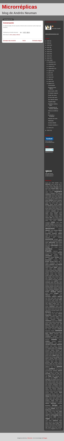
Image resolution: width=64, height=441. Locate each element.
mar (61, 323)
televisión (53, 403)
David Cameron (51, 225)
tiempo (54, 405)
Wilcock (47, 426)
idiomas (59, 292)
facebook (56, 255)
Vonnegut (56, 422)
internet (60, 296)
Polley (56, 369)
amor (11, 34)
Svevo (61, 400)
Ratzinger (57, 376)
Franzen (53, 266)
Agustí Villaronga (54, 184)
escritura (48, 249)
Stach (61, 398)
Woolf (49, 427)
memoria (58, 330)
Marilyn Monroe (58, 326)
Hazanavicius (51, 283)
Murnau (60, 339)
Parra (61, 357)
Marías (53, 326)
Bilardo (58, 201)
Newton (55, 346)
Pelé (53, 359)
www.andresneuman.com (52, 34)
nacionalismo (49, 343)
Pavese (55, 358)
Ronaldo (50, 383)
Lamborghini (53, 310)
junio (49, 75)
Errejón (56, 247)
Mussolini (54, 341)
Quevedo (50, 374)
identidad (53, 292)
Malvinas (54, 322)
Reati (52, 377)
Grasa (46, 279)
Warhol (53, 423)
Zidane (57, 428)
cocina (46, 219)
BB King (52, 198)
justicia (57, 304)
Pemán (56, 359)
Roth (46, 384)
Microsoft (56, 333)
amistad (53, 188)
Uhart (55, 412)
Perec (52, 361)
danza (46, 225)
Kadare (57, 306)
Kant (46, 307)
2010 (48, 130)
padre (54, 355)
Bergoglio (60, 200)
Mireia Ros (52, 335)
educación (55, 241)
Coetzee (55, 219)
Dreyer (56, 234)
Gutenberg (47, 282)
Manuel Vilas (56, 323)
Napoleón (60, 343)
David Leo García (58, 225)
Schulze (47, 391)
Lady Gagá (59, 309)
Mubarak (47, 339)
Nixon (46, 348)
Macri (56, 320)
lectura (48, 312)
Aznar (49, 196)
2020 (48, 41)
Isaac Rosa (53, 298)
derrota (56, 230)
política (52, 369)
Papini (50, 357)
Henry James (59, 285)
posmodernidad (48, 370)
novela (60, 348)
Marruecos (47, 327)
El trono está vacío (52, 97)
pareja (14, 34)
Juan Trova (59, 303)
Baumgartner (47, 198)
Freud (56, 266)
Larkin (61, 310)
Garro (57, 271)
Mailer (50, 322)
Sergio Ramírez (54, 392)
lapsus (57, 310)
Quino (57, 374)
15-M (53, 182)
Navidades (53, 344)
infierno (54, 295)
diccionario (48, 233)
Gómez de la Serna (53, 275)
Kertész (56, 307)
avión (60, 194)
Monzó (60, 336)
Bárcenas (60, 196)
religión (55, 377)
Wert (56, 424)
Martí (58, 327)
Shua (61, 394)
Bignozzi (54, 201)
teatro (60, 402)
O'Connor (47, 350)
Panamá (47, 357)
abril (49, 79)
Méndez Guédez (48, 332)
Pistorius (50, 365)
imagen (56, 293)
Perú (52, 362)
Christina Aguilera (58, 216)
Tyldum (46, 412)
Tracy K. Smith (59, 408)
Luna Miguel (56, 318)
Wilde (50, 426)
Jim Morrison (48, 300)
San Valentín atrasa (53, 99)
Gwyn (52, 282)
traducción (48, 410)
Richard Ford (59, 379)
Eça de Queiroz (52, 236)
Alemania (56, 187)
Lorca (57, 316)
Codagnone (50, 219)
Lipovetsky (55, 315)
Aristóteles (52, 193)
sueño (52, 400)
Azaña (46, 196)
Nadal (56, 343)
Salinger (56, 385)
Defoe (57, 226)
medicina (60, 328)
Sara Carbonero (52, 388)
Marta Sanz (52, 327)
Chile (60, 215)
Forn (57, 263)
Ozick (50, 354)
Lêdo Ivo (53, 312)
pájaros (58, 355)
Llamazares (52, 316)
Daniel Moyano (59, 224)
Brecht (52, 205)
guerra (56, 281)
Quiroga (60, 374)
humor (47, 292)
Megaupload (47, 330)
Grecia (50, 279)
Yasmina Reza (54, 427)
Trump (49, 411)
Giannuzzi (60, 272)
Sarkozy (47, 389)
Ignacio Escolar (49, 293)
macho (53, 320)
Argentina (58, 192)
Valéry (46, 415)
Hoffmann (55, 287)
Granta (60, 278)
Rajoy (49, 376)
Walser (50, 423)
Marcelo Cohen (55, 324)
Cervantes (56, 212)
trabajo (53, 408)
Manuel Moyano (48, 323)
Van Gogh (51, 415)
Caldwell (50, 208)
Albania (50, 185)
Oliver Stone (52, 351)
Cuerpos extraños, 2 (53, 125)
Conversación (8, 23)
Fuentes (60, 266)
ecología (60, 237)
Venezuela (59, 417)
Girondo (51, 274)
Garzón (60, 271)
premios (55, 370)
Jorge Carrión (55, 300)
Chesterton (56, 215)
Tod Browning (56, 407)
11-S (50, 182)
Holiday (46, 289)
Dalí (55, 224)
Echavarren (59, 236)
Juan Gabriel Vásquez (50, 303)
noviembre (51, 64)
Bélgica (47, 200)
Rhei (52, 379)
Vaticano (50, 417)
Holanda (60, 287)
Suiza (57, 400)
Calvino (53, 208)
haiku (57, 282)
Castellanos (47, 211)
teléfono (47, 403)
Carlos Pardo (50, 209)
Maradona (47, 324)
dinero (60, 233)
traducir (53, 410)
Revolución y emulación (51, 115)
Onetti (50, 352)
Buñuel (53, 207)
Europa (60, 252)
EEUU (60, 241)
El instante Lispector (53, 93)
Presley (46, 372)
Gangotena (52, 270)
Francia (60, 264)
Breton (55, 205)
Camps (57, 208)
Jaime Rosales (55, 299)
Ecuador (56, 239)
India (61, 293)
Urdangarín (47, 414)
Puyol (46, 374)
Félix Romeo (58, 258)
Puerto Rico (53, 373)
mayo (49, 77)
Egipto (46, 242)
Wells (61, 423)
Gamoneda (47, 270)
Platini (52, 366)
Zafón (46, 428)
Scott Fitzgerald (59, 391)
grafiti (61, 276)
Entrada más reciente (9, 40)
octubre (50, 66)
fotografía (51, 264)
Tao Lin (56, 402)
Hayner (46, 283)
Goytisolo (57, 276)
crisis (53, 222)
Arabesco (51, 191)
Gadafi (46, 268)
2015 (48, 51)
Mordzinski (47, 337)
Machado (60, 319)
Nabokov (60, 341)
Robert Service (48, 381)
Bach (53, 196)
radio (46, 376)
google (49, 276)
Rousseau (50, 384)
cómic (46, 220)
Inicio (24, 40)
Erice (52, 247)
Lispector (60, 315)
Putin (61, 373)
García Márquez (58, 270)
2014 (48, 53)
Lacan (56, 309)
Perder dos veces (52, 95)
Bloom (53, 202)
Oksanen (47, 351)
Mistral (57, 335)
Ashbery (57, 194)
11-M (46, 182)
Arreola (53, 194)
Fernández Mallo (58, 260)
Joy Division (51, 302)
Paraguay (54, 357)
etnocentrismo (48, 252)
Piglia (51, 363)
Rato (53, 376)
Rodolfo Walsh (55, 381)
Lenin (57, 312)
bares (46, 197)
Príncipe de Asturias (53, 372)
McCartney (54, 328)
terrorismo (47, 405)
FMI (59, 261)
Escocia (60, 247)
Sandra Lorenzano (55, 387)
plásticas (47, 366)
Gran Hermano (49, 278)
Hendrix (47, 285)
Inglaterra (54, 296)
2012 (48, 58)
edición (60, 239)
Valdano (60, 414)
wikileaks (60, 424)
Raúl (61, 376)
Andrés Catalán (51, 190)
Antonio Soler (58, 190)
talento (53, 402)
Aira (60, 184)
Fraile (56, 264)
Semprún (47, 392)
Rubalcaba (55, 384)
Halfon (60, 282)
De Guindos (48, 226)
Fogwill (46, 263)
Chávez (60, 213)
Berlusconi (47, 201)
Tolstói (60, 407)
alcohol (51, 187)
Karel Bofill (50, 307)
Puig (58, 373)
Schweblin (51, 391)
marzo (50, 81)
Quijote (53, 374)
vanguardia (55, 415)
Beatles (56, 198)
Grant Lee (55, 278)
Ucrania (50, 412)
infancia (47, 295)
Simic (50, 395)
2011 (48, 60)
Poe (55, 366)
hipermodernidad (49, 287)
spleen (57, 398)
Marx (61, 327)
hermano (52, 286)
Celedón (47, 212)
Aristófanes (47, 193)
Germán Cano (53, 272)
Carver (55, 209)
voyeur (60, 422)
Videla (61, 419)
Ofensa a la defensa (53, 110)
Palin (61, 355)
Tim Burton (51, 407)
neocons (59, 344)
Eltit (54, 244)
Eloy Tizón (50, 244)
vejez (54, 417)
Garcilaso (47, 271)
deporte (47, 230)
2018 (48, 45)
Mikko (61, 333)
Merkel (60, 332)
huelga (52, 290)
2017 (48, 47)
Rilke (46, 380)
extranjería (48, 255)
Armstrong (59, 193)
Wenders (47, 424)
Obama (52, 350)
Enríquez (60, 245)
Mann (61, 322)
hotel (61, 289)
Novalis (56, 348)
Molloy (60, 335)
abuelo (56, 182)
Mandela (57, 322)
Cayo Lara (59, 211)
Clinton (56, 217)
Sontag (58, 396)
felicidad (57, 257)
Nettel (51, 346)
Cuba (61, 222)
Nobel (49, 348)
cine (51, 217)
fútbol (55, 267)
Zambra (49, 428)
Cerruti (51, 212)
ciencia (47, 217)
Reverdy (60, 377)
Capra (46, 209)
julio (49, 72)
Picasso (47, 363)
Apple (46, 191)
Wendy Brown (52, 424)
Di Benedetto (49, 231)
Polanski (47, 369)
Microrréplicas (19, 7)
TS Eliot (53, 411)
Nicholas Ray (48, 347)
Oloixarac (47, 352)
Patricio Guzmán (49, 358)
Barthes (60, 197)
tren (61, 410)
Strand (60, 399)
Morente (52, 337)
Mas (46, 328)
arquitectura (48, 194)
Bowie (46, 205)
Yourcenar (60, 427)
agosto (50, 70)
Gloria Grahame (58, 274)
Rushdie (60, 384)
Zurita (60, 428)
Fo (61, 261)
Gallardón (59, 268)
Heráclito (47, 286)
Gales (50, 268)
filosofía (52, 261)
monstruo (55, 336)
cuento (47, 224)
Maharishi (47, 322)
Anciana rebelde (52, 122)
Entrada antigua (37, 40)
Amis (49, 188)
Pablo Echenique (55, 354)
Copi (51, 220)
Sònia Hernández (53, 396)
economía (49, 239)
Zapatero (53, 428)
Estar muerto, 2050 (53, 91)
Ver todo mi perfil (56, 28)
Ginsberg (47, 274)
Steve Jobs (52, 399)
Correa (54, 220)
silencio (18, 34)
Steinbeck (47, 399)
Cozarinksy (47, 222)
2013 (48, 56)
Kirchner (60, 307)
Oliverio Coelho (59, 351)
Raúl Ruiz (47, 377)
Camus (60, 208)
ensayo (47, 247)
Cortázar (60, 220)
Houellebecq (47, 290)
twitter (60, 411)
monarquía (48, 336)
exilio (60, 254)
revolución (47, 379)
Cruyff (57, 222)
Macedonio (53, 319)
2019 (48, 43)
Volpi (49, 422)
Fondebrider (52, 263)
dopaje (46, 234)
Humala (60, 290)
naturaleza (48, 344)
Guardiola (60, 279)
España (48, 251)
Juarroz (46, 304)
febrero (50, 83)
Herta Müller (56, 286)
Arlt (56, 193)
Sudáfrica (47, 400)
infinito (60, 295)
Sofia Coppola (59, 395)
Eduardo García (49, 241)
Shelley (57, 394)
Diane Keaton (58, 231)
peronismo (47, 362)
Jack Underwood (48, 299)
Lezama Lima (51, 313)
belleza (51, 200)
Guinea (60, 281)
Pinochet (60, 363)
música (47, 341)
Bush (56, 207)
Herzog (60, 286)
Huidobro (56, 290)
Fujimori (47, 267)
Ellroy (46, 244)
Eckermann (47, 237)
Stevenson (57, 399)
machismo (48, 320)
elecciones (52, 242)
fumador (51, 267)
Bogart (60, 202)
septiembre (51, 68)
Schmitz (54, 389)
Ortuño (56, 352)
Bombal (55, 204)
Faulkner (52, 257)
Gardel (51, 271)
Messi (46, 333)
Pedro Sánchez (48, 359)
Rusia (46, 385)
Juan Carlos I (59, 302)
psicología (47, 373)
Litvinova (47, 316)
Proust (60, 372)
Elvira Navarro (59, 244)
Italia (61, 298)
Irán (46, 298)
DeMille (60, 226)
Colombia (59, 219)
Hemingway (59, 283)
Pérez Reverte (58, 361)
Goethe (47, 275)
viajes (47, 419)
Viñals (50, 420)
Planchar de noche (52, 118)
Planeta (60, 365)
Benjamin (55, 200)
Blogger (45, 438)
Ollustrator (29, 438)
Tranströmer (57, 410)
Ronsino (54, 383)
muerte (54, 339)
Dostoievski (51, 234)
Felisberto (50, 258)
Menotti (57, 332)
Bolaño (47, 204)
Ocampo (57, 350)
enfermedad (54, 245)
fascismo (47, 257)
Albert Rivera (55, 185)
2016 (48, 49)
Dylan (46, 236)
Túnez (57, 411)
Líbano (56, 313)
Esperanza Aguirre (57, 251)
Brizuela (49, 207)
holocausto (56, 289)
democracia (50, 228)
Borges (60, 204)
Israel (58, 298)
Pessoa (56, 362)
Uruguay (53, 414)
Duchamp (60, 234)
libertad (60, 313)
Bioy (50, 202)
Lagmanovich (48, 310)
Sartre (51, 389)
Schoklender (59, 389)
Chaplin (56, 213)
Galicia (54, 268)
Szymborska (48, 402)
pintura (46, 365)
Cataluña (53, 211)
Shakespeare (48, 394)
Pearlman (60, 358)
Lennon (60, 312)
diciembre (50, 62)
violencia (55, 420)
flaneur (56, 261)
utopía (56, 414)
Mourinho (57, 337)
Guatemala (47, 281)
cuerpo (52, 224)
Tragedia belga (51, 101)
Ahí (49, 113)
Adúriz (60, 182)
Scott (54, 391)
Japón (60, 299)
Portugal (60, 369)
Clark (54, 217)
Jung (55, 304)
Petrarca (60, 362)
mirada (47, 335)
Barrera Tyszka (55, 197)
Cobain (60, 217)
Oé (61, 350)
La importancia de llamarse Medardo (53, 108)
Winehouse (54, 426)
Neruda (47, 346)
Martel (56, 327)
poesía (59, 367)
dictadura (54, 233)
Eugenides (55, 252)
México (51, 333)
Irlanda (49, 298)
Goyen (53, 276)
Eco (54, 237)
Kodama (49, 309)
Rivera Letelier (59, 380)
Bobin (57, 202)
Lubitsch (50, 318)
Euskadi (47, 254)
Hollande (51, 289)
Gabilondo (60, 267)
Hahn (55, 282)
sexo (60, 392)
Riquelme (54, 380)
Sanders (50, 387)
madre (60, 320)
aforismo (47, 184)
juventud (52, 306)
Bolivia (51, 204)
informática (48, 296)
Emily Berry (47, 245)
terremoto (60, 403)
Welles (57, 423)
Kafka (60, 306)
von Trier (52, 422)
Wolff (58, 426)
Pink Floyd (55, 363)
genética (47, 272)
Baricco (49, 197)
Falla (61, 255)
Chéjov (51, 215)
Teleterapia (50, 120)
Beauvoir (60, 198)
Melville (52, 330)
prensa (60, 370)
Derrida (52, 230)
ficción (47, 261)
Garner (54, 271)
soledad (47, 396)
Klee (46, 309)
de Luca (53, 226)
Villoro (46, 420)
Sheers (53, 394)
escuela (60, 249)
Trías (46, 411)
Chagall (51, 213)
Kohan (52, 309)
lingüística (48, 315)
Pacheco (50, 355)
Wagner (46, 423)
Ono (53, 352)
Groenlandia (54, 279)
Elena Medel (59, 242)
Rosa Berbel (59, 383)
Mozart (60, 337)
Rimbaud (50, 380)
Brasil (49, 205)
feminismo (48, 260)
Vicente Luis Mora (55, 419)
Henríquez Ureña (52, 285)
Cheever (47, 215)
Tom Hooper (47, 408)
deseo (60, 230)
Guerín (52, 281)
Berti (52, 201)
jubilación (51, 304)
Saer (53, 385)
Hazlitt (55, 283)
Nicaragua (60, 346)
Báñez (56, 196)
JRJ (54, 302)
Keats (53, 307)
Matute (49, 328)
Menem (53, 332)
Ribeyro (54, 379)
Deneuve (60, 228)
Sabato (49, 385)
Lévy (46, 313)
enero (50, 127)
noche (52, 348)
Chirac (46, 216)
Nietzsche (60, 347)
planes (57, 365)
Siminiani (54, 395)
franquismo (48, 266)
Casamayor (59, 209)
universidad (59, 412)
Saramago (59, 388)
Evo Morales (54, 254)
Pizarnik (54, 365)
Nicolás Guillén (54, 347)
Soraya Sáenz (52, 398)
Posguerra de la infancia (52, 88)
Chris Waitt (51, 216)
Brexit (58, 205)
